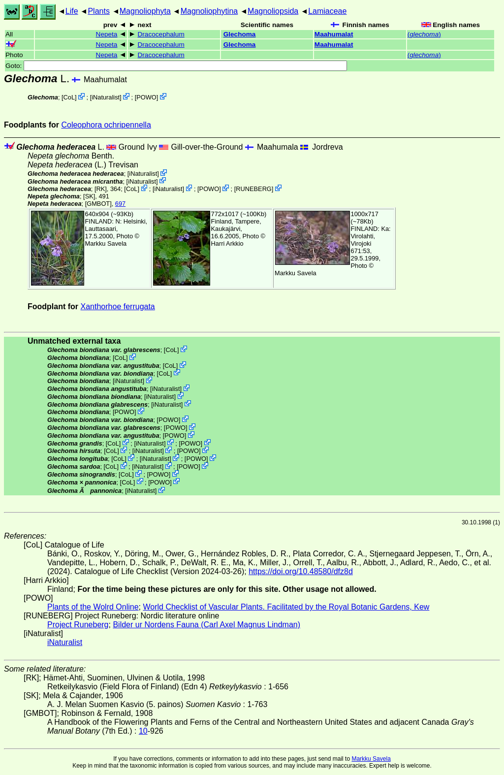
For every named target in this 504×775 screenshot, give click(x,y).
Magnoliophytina (209, 11)
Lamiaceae (327, 11)
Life (71, 11)
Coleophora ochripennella (106, 125)
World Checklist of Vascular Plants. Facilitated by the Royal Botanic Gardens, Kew (286, 607)
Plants (98, 11)
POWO (146, 97)
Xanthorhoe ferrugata (118, 306)
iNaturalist (106, 97)
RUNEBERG (254, 189)
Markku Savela (370, 758)
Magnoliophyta (145, 11)
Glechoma (239, 34)
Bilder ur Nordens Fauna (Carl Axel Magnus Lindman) (206, 624)
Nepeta (107, 34)
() (424, 34)
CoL (69, 97)
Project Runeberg (78, 624)
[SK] (89, 196)
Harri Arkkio (227, 243)
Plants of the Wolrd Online (93, 607)
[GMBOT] (98, 203)
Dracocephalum (161, 34)
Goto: (176, 65)
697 (120, 203)
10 (143, 731)
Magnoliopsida (273, 11)
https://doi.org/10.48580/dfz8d (301, 571)
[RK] (100, 189)
